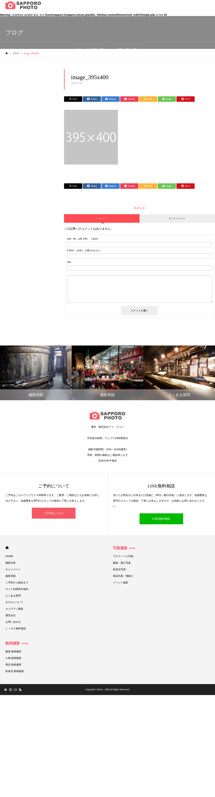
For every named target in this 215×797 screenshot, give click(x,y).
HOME (7, 547)
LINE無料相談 (161, 518)
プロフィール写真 (123, 556)
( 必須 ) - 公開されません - (84, 250)
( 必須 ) (82, 239)
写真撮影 (124, 548)
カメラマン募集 (14, 608)
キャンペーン (13, 569)
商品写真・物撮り (123, 575)
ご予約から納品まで (16, 582)
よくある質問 (13, 595)
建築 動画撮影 (13, 651)
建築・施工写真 (122, 562)
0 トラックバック (177, 218)
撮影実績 (10, 575)
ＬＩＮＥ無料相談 (15, 628)
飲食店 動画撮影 (14, 671)
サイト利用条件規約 (16, 589)
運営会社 (10, 615)
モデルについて (14, 602)
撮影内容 (10, 562)
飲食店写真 (119, 569)
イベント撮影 (120, 582)
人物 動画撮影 (13, 658)
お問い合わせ (13, 621)
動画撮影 (16, 643)
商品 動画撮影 (13, 664)
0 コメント (102, 218)
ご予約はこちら (53, 513)
